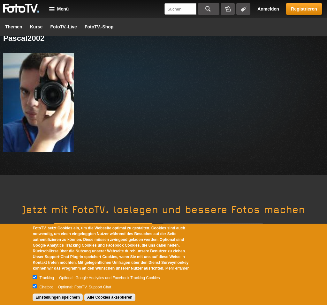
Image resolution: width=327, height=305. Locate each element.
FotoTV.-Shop (99, 26)
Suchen (208, 9)
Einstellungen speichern (57, 297)
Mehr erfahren (177, 268)
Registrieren (304, 8)
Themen (13, 26)
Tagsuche (243, 9)
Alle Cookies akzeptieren (109, 297)
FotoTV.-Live (63, 26)
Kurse (36, 26)
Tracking (46, 278)
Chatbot (46, 287)
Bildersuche (228, 9)
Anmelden (268, 8)
